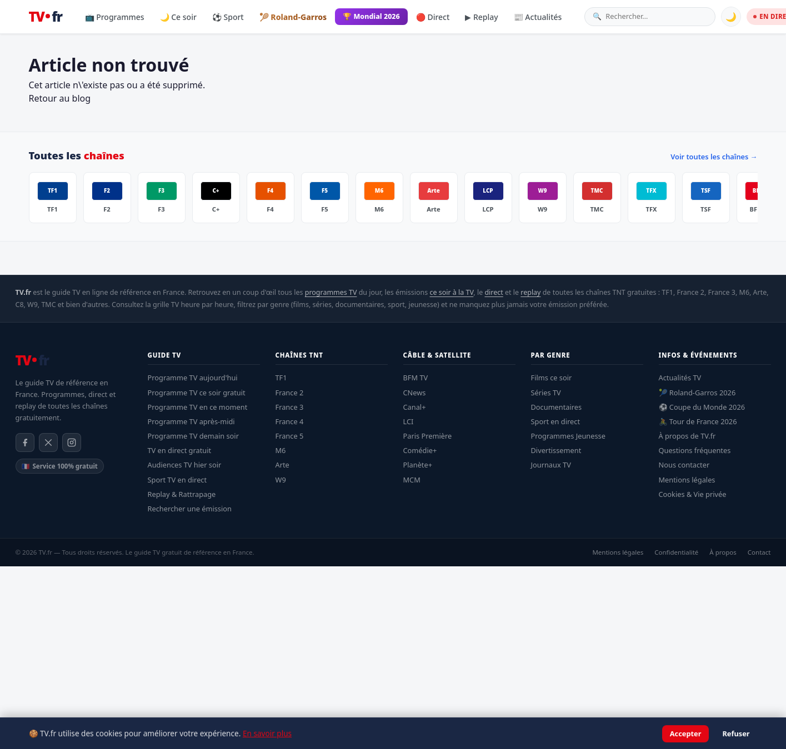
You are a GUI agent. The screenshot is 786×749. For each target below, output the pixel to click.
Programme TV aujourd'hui (193, 378)
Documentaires (556, 407)
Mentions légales (687, 480)
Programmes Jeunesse (568, 436)
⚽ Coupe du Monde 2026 (702, 407)
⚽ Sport (228, 17)
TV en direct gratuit (180, 450)
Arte (282, 465)
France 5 (290, 436)
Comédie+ (420, 450)
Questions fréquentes (695, 450)
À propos (723, 552)
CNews (414, 393)
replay (530, 292)
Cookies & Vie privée (693, 494)
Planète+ (418, 465)
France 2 (290, 393)
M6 (281, 450)
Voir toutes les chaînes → (713, 157)
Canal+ (414, 407)
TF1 (281, 378)
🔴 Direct (433, 17)
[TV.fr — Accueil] (45, 17)
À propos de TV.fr (687, 436)
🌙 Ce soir (178, 17)
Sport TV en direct (177, 480)
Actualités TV (680, 378)
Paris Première (427, 436)
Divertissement (556, 450)
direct (493, 292)
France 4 (290, 421)
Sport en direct (555, 421)
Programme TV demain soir (193, 436)
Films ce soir (551, 378)
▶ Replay (481, 17)
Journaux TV (551, 465)
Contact (759, 552)
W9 (281, 480)
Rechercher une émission (190, 509)
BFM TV (415, 378)
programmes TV (331, 292)
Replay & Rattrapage (182, 494)
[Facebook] (25, 442)
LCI (408, 421)
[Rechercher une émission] (656, 16)
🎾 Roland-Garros (293, 17)
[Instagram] (71, 442)
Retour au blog (60, 98)
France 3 (290, 407)
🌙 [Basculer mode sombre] (731, 17)
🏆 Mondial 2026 (371, 16)
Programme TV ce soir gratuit (197, 393)
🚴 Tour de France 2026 (698, 421)
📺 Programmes (114, 17)
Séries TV (546, 393)
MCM (411, 480)
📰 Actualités (538, 17)
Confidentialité (676, 552)
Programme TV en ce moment (198, 407)
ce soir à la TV (451, 292)
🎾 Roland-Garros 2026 (697, 393)
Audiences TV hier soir (185, 465)
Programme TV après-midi (191, 421)
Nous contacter (684, 465)
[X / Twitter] (48, 442)
